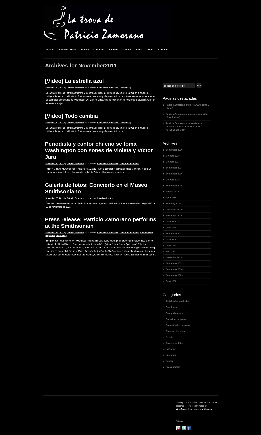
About (150, 49)
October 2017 (173, 162)
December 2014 (174, 209)
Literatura (98, 49)
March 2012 (172, 251)
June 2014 (171, 227)
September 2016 (174, 173)
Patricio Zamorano (75, 88)
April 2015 (171, 197)
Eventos (113, 49)
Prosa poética (173, 367)
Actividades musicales (107, 88)
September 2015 (174, 185)
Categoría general (175, 313)
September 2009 (174, 275)
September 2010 (174, 269)
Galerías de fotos (105, 198)
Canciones (124, 88)
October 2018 (173, 156)
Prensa (127, 49)
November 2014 (174, 215)
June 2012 (171, 245)
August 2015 (172, 191)
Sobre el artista (67, 49)
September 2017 (174, 167)
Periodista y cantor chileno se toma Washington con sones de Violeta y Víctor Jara (99, 150)
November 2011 (174, 257)
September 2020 (174, 150)
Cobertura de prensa (129, 164)
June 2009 (171, 281)
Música (85, 49)
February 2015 (173, 203)
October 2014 (173, 221)
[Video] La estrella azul (74, 81)
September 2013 (174, 233)
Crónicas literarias (175, 331)
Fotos (138, 49)
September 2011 (174, 263)
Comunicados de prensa (178, 325)
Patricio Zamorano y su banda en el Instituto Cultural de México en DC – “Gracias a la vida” (184, 126)
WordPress (181, 409)
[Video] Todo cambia (71, 116)
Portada (49, 49)
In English (61, 235)
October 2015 (173, 179)
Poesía (169, 361)
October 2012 (173, 239)
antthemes (207, 409)
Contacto (163, 49)
